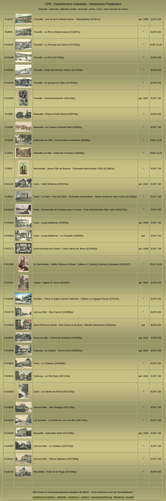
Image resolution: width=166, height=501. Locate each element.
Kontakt (129, 497)
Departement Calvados (44, 497)
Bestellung (119, 497)
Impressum (73, 497)
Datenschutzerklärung (101, 497)
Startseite (61, 497)
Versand (85, 497)
